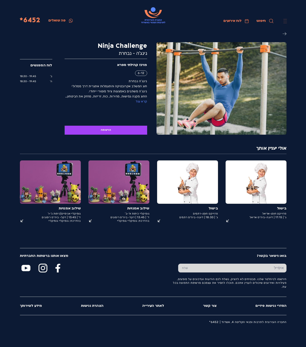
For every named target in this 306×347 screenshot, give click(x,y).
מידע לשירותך (31, 306)
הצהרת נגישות (92, 306)
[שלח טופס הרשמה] (185, 268)
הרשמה (106, 130)
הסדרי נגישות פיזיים (270, 306)
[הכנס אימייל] (239, 268)
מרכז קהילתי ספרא (132, 65)
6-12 (141, 73)
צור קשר (209, 306)
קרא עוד (141, 101)
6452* (29, 20)
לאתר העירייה (153, 306)
